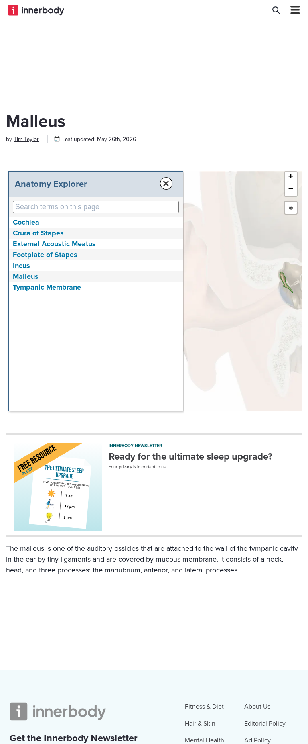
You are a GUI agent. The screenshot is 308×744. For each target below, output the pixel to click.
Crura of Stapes (38, 233)
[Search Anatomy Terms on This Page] (95, 207)
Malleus (25, 276)
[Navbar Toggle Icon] (292, 10)
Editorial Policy (265, 723)
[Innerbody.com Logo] (36, 10)
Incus (21, 265)
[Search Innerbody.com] (276, 10)
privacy (125, 467)
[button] (291, 178)
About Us (257, 707)
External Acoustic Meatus (54, 243)
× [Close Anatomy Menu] (165, 183)
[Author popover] (26, 139)
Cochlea (26, 222)
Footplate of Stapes (45, 254)
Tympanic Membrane (47, 287)
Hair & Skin (200, 723)
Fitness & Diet (204, 707)
